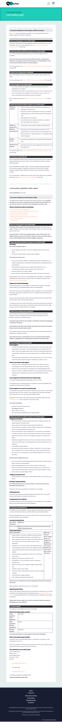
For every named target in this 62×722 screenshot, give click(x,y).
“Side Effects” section (14, 399)
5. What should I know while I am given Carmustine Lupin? (23, 216)
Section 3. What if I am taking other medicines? (33, 80)
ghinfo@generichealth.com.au (19, 663)
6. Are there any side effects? (16, 218)
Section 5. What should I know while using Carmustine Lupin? (37, 150)
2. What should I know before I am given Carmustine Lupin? (23, 211)
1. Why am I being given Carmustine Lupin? (19, 209)
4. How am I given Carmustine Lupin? (18, 214)
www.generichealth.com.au (18, 671)
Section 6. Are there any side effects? (27, 177)
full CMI (13, 33)
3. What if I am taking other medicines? (18, 213)
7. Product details (13, 220)
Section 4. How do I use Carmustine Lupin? (36, 98)
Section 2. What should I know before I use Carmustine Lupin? (37, 66)
